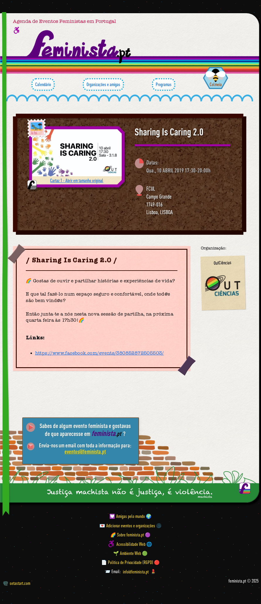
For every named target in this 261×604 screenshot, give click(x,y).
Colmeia (216, 84)
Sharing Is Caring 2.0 (169, 131)
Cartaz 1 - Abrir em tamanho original (76, 180)
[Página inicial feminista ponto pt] (79, 46)
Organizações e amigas (103, 84)
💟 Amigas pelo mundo (127, 516)
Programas (163, 84)
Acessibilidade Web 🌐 (134, 543)
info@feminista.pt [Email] (136, 571)
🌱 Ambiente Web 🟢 (130, 553)
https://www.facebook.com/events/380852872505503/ (99, 353)
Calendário (43, 84)
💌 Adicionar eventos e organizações (127, 525)
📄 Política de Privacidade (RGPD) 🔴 (130, 562)
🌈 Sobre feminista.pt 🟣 (130, 534)
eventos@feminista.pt (85, 451)
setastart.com (16, 583)
